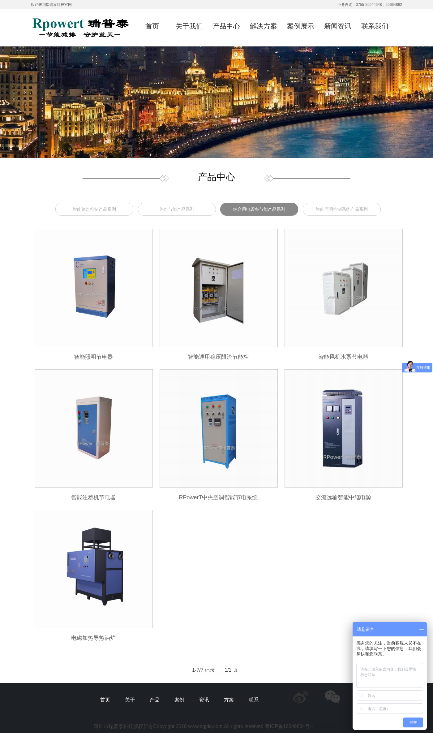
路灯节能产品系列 (177, 209)
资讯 (204, 699)
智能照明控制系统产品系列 (342, 209)
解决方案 (263, 26)
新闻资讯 (337, 26)
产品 (155, 699)
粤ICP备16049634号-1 (289, 726)
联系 (254, 699)
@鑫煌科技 (326, 726)
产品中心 (226, 26)
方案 (229, 699)
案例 (179, 699)
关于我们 (189, 26)
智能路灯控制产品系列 (94, 209)
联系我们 (374, 26)
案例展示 (300, 26)
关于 (130, 699)
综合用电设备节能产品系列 (259, 209)
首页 (152, 26)
